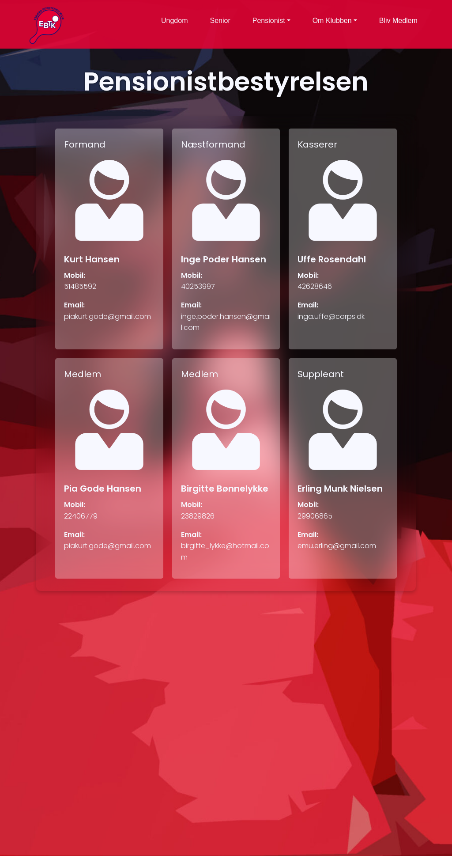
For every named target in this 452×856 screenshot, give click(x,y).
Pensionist (268, 20)
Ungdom (174, 20)
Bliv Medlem (398, 20)
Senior (220, 20)
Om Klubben (332, 20)
